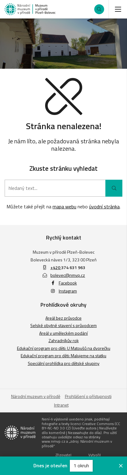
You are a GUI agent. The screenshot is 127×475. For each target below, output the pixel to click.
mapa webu (64, 206)
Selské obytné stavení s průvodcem (63, 325)
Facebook (63, 283)
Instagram (63, 291)
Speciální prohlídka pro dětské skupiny (63, 363)
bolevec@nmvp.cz (63, 275)
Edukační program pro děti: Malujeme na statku (63, 355)
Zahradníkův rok (64, 340)
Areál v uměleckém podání (63, 333)
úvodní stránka (104, 206)
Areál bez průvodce (63, 318)
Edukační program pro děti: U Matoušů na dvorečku (63, 348)
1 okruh (81, 465)
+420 (55, 267)
